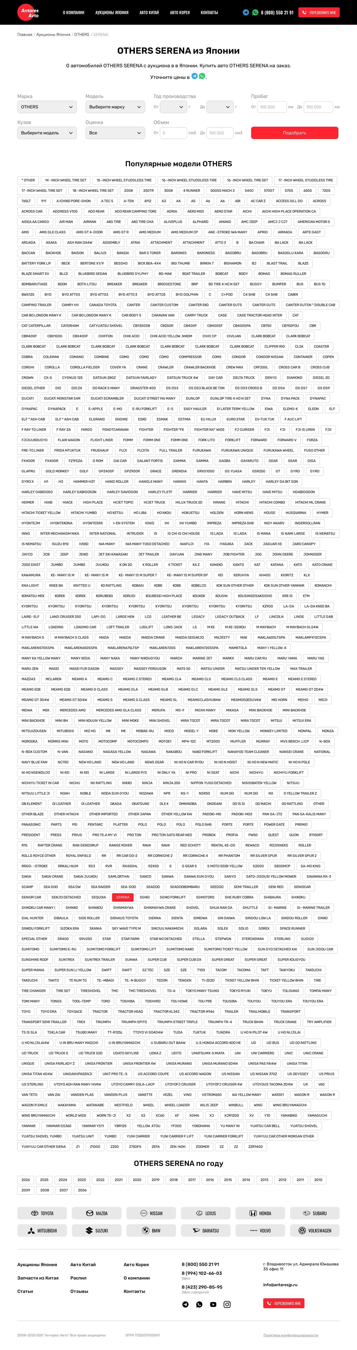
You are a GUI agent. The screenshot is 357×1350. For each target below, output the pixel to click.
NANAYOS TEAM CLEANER (248, 752)
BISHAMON (232, 263)
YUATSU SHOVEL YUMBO (41, 1136)
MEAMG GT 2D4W (309, 689)
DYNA (265, 398)
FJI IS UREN (305, 430)
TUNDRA (223, 1032)
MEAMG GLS (248, 689)
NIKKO (127, 783)
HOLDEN (217, 513)
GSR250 (258, 471)
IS (155, 533)
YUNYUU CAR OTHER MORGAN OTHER (284, 1136)
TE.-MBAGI (105, 980)
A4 (178, 201)
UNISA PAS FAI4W (262, 1063)
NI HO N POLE (299, 762)
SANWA (168, 876)
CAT (296, 315)
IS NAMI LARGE (293, 533)
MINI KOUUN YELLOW (95, 721)
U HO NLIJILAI (289, 1032)
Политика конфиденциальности (291, 1335)
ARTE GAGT (311, 232)
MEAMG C (105, 679)
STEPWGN (223, 939)
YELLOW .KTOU (148, 1126)
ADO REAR (96, 211)
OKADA (115, 804)
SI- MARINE (277, 908)
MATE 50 (183, 669)
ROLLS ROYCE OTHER (39, 856)
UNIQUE (28, 1063)
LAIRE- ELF (30, 617)
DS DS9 (324, 388)
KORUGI (129, 596)
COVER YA (118, 367)
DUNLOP (193, 398)
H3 (61, 482)
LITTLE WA (30, 627)
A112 (147, 201)
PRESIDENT (31, 835)
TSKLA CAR (56, 1032)
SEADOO (153, 887)
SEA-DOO (128, 887)
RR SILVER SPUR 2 (302, 856)
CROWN (27, 378)
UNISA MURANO (179, 1063)
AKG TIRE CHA (142, 222)
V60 (321, 1084)
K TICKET (175, 565)
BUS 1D (320, 284)
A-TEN (129, 201)
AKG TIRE (114, 222)
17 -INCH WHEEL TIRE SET (42, 191)
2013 (264, 1180)
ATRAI (135, 243)
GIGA (311, 461)
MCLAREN (53, 679)
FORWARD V (287, 440)
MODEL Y (191, 731)
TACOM (221, 970)
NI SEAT (213, 773)
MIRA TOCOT (190, 721)
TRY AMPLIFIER (319, 1022)
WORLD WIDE (76, 1115)
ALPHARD (200, 222)
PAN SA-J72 (272, 814)
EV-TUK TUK (264, 419)
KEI (220, 575)
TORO (105, 1001)
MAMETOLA (238, 648)
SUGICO (307, 939)
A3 (164, 201)
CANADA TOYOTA (103, 305)
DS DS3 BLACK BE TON (207, 388)
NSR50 (204, 793)
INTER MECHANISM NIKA (59, 533)
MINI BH (61, 721)
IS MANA (263, 533)
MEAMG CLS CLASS (236, 679)
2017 (192, 1180)
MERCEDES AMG (73, 710)
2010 (318, 1180)
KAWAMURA (31, 575)
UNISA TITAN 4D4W (37, 1074)
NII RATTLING (101, 783)
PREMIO (301, 824)
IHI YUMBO (188, 523)
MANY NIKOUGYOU (145, 658)
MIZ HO (89, 731)
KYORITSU (30, 606)
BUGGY (256, 284)
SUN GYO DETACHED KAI (277, 949)
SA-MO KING (311, 866)
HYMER (322, 513)
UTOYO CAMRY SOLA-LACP (133, 1084)
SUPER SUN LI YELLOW (73, 970)
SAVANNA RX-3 (319, 876)
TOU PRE (205, 1001)
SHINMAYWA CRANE (160, 908)
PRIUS (77, 835)
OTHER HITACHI (66, 814)
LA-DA (288, 606)
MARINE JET (202, 658)
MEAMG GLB (158, 689)
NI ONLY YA (166, 773)
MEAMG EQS (60, 689)
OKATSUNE (140, 804)
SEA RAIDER (100, 887)
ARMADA (285, 232)
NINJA (147, 783)
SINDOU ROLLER (294, 918)
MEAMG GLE (218, 689)
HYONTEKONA (61, 523)
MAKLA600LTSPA (271, 637)
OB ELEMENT (32, 804)
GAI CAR (120, 461)
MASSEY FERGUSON (150, 669)
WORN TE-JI (106, 1115)
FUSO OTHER (314, 450)
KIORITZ (287, 575)
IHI (167, 523)
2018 (174, 1180)
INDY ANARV (274, 523)
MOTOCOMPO (137, 741)
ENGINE (121, 419)
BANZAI (123, 253)
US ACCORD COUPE (153, 1074)
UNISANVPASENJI (77, 1074)
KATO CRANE (322, 565)
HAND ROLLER (116, 482)
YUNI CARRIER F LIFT (177, 1136)
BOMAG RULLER (293, 274)
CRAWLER (166, 367)
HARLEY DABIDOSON (79, 492)
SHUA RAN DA (221, 908)
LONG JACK (173, 627)
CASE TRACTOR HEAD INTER (259, 315)
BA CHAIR (256, 243)
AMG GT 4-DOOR (89, 232)
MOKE (213, 731)
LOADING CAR (85, 627)
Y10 (267, 1115)
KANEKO (216, 565)
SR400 (63, 939)
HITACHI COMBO (272, 502)
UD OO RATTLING (303, 1043)
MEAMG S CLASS (136, 700)
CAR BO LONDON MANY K (41, 315)
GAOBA (224, 461)
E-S (170, 409)
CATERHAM (70, 326)
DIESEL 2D (321, 378)
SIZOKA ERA (69, 928)
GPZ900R (132, 471)
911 (43, 201)
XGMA (194, 1115)
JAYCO (27, 554)
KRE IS (287, 596)
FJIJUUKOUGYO (34, 440)
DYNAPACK (57, 409)
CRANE (142, 367)
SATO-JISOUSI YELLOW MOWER (271, 876)
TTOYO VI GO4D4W (148, 1032)
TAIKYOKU (287, 970)
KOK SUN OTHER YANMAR (284, 585)
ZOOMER (202, 1147)
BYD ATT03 (71, 294)
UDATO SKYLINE (126, 1053)
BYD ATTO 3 (128, 294)
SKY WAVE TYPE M (126, 928)
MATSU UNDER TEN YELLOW (257, 669)
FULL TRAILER (170, 450)
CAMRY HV (70, 305)
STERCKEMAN (253, 939)
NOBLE (85, 793)
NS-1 (184, 793)
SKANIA (95, 928)
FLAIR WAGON (69, 440)
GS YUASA (233, 471)
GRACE (155, 471)
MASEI (54, 669)
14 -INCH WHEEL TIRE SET (65, 180)
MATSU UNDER (213, 669)
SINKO (322, 918)
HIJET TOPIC (123, 502)
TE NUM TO (78, 980)
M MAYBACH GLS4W (302, 627)
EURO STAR (236, 419)
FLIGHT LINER (101, 440)
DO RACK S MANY (106, 388)
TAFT (265, 970)
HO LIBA (140, 513)
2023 (82, 1180)
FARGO (86, 430)
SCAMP (27, 887)
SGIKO (144, 897)
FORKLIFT (232, 440)
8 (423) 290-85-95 (202, 1287)
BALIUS (100, 253)
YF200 (176, 1126)
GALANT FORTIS (150, 461)
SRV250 (85, 939)
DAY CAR (215, 378)
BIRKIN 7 (206, 263)
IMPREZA (214, 523)
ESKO (142, 419)
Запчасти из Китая (38, 1278)
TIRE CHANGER (34, 991)
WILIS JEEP (209, 1105)
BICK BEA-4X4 (149, 263)
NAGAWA (148, 752)
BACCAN (28, 253)
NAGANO (86, 752)
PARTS (56, 824)
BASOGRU (322, 253)
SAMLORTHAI (118, 876)
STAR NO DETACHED (166, 939)
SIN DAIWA (226, 918)
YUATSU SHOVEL (304, 1126)
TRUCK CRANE (285, 1022)
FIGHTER (146, 430)
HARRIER (190, 492)
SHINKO (72, 908)
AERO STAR (223, 211)
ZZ (222, 1147)
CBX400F (80, 336)
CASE (222, 315)
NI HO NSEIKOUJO (36, 773)
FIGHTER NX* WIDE (209, 430)
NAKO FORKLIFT (204, 752)
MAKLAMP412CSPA (311, 637)
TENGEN (184, 980)
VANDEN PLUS (115, 1095)
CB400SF (215, 326)
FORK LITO (206, 440)
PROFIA (232, 835)
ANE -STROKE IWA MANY (227, 232)
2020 (137, 1180)
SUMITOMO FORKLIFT (103, 949)
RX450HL (130, 866)
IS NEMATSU (325, 533)
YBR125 (120, 1126)
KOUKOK (199, 596)
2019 (155, 1180)
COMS (216, 357)
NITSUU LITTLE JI (36, 793)
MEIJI (323, 700)
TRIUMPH (103, 1022)
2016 (210, 1180)
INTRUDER (135, 533)
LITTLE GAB (323, 617)
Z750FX (135, 1147)
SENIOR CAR (31, 897)
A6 (208, 201)
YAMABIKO (289, 1115)
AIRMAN (89, 222)
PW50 (253, 835)
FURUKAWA (202, 450)
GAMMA (179, 461)
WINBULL (236, 1105)
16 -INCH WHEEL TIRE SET (247, 180)
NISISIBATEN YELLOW (259, 783)
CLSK (299, 346)
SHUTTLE (250, 908)
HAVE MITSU (242, 492)
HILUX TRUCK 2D (189, 502)
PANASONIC (31, 824)
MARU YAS (315, 658)
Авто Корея (180, 12)
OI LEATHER (61, 804)
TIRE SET (63, 991)
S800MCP (282, 866)
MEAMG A (79, 679)
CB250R (166, 326)
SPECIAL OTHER (34, 939)
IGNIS (149, 523)
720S (326, 191)
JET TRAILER (148, 554)
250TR (148, 191)
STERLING (282, 939)
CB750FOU (290, 326)
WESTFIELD (123, 1105)
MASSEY (116, 669)
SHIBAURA (272, 897)
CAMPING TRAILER (36, 305)
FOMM (128, 440)
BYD (48, 294)
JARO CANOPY (304, 544)
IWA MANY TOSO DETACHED (147, 544)
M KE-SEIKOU (235, 627)
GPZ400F (106, 471)
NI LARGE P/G (136, 773)
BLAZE (303, 263)
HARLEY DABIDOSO (37, 492)
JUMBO (57, 565)
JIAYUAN (176, 554)
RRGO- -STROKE (35, 866)
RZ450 (153, 866)
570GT (269, 191)
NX (270, 793)
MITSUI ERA (302, 721)
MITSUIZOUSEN (34, 731)
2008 (128, 191)
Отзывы (79, 1291)
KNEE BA (56, 585)
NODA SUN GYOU (115, 793)
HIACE (68, 502)
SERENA (122, 897)
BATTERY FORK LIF (36, 263)
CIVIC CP (209, 336)
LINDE (299, 617)
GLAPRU (28, 471)
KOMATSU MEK (33, 596)
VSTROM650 (212, 1095)
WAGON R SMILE (34, 1105)
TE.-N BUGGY (135, 980)
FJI (267, 430)
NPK (167, 793)
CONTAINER (303, 357)
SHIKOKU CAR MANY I (38, 908)
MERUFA (158, 710)
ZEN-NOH (177, 1147)
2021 (118, 1180)
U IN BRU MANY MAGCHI (79, 1043)
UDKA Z (155, 1053)
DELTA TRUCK (244, 378)
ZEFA (156, 1147)
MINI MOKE (130, 721)
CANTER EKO (198, 305)
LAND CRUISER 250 (65, 617)
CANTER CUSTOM (164, 305)
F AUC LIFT (293, 419)
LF (257, 617)
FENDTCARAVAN (115, 430)
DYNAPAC (318, 398)
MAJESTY (222, 637)
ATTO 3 (220, 243)
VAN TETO (29, 1095)
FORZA (312, 440)
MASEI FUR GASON (84, 669)
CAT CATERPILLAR (36, 326)
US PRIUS (326, 1074)
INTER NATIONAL (102, 533)
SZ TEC (147, 970)
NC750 (63, 762)
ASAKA (51, 243)
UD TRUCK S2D (91, 1053)
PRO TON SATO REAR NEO (172, 835)
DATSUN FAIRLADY (141, 378)
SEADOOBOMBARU (185, 887)
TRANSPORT (290, 1012)
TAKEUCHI (313, 970)
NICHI (234, 773)
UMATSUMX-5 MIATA (208, 1053)
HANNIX (179, 482)
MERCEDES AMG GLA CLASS (118, 710)
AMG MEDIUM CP (184, 232)
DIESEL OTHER (33, 388)
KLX (307, 575)
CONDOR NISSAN (269, 357)
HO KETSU (115, 513)
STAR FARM (130, 939)
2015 (228, 1180)
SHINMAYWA (123, 908)
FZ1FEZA (75, 461)
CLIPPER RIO (275, 346)
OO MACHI (263, 804)
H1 (46, 482)
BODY (243, 274)
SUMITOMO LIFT (143, 949)
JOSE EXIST (31, 565)
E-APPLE (96, 409)
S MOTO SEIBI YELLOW (224, 866)
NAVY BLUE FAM (34, 762)
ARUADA (28, 243)
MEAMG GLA (128, 689)
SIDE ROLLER (89, 918)
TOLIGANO (290, 991)
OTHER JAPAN (139, 814)
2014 (246, 1180)
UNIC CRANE (313, 1053)
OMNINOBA (188, 804)
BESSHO (120, 263)
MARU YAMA (287, 658)
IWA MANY (107, 544)
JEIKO (83, 554)
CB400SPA (242, 326)
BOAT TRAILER (193, 274)
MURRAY (263, 741)
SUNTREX (66, 960)
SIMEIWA (200, 918)
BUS (300, 284)
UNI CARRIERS (262, 1053)
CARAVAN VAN (163, 315)
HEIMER (28, 502)
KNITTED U (81, 585)
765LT (26, 201)
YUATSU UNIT (83, 1136)
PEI (74, 824)
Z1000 (95, 1147)
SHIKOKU (298, 897)
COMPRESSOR (190, 357)
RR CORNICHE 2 (160, 856)
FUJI (123, 450)
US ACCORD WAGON (195, 1074)
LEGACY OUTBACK (229, 617)
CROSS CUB (320, 367)
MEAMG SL (168, 700)
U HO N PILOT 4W (254, 1032)
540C (249, 191)
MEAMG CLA (171, 679)
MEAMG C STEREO (137, 679)
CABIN (293, 294)
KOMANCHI (323, 585)
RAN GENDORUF (86, 845)
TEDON (162, 980)
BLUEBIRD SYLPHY (133, 274)
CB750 (266, 326)
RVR (108, 866)
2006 (82, 1190)
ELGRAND (97, 419)
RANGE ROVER (120, 845)
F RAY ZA (64, 430)
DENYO (270, 378)
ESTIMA (184, 419)
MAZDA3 (28, 679)
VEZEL (168, 1095)
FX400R (28, 461)
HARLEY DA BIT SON (282, 482)
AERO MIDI (195, 211)
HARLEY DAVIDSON (122, 492)
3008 (168, 191)
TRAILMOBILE (259, 1012)
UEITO (176, 1053)
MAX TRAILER (301, 669)
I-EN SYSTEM (124, 523)
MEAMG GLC (188, 689)
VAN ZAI (54, 1095)
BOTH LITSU (87, 284)
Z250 (115, 1147)
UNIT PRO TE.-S (115, 1074)
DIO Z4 (76, 388)
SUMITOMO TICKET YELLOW (225, 949)
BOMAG (264, 274)
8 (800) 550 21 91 (277, 12)
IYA (206, 544)
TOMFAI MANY (320, 991)
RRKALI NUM (68, 866)
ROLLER (304, 845)
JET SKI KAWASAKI (113, 554)
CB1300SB (141, 326)
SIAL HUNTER (32, 918)
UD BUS (273, 1043)
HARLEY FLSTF (160, 492)
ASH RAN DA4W (79, 243)
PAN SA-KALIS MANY (309, 814)
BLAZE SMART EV (35, 274)
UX (305, 1084)
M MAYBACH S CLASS (72, 637)
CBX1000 (54, 336)
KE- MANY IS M (62, 575)
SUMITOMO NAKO (180, 949)
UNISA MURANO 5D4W (220, 1063)
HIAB (48, 502)
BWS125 (28, 294)
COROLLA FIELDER (85, 367)
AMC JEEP (249, 222)
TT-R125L (115, 1032)
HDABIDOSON (304, 492)
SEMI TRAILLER (246, 887)
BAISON (77, 253)
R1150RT (316, 835)
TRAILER (231, 1012)
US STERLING (32, 1084)
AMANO (225, 222)
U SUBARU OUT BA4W (168, 1043)
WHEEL (148, 1105)
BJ (254, 263)
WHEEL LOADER (177, 1105)
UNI (238, 1053)
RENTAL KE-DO (223, 845)
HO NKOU (164, 513)
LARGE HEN (125, 617)
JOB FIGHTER (233, 554)
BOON (62, 284)
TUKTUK (199, 1032)
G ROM (98, 461)
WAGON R (301, 1095)
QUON (294, 835)
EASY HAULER (195, 409)
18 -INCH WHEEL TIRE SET (93, 191)
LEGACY (198, 617)
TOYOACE (74, 1012)
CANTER (133, 305)
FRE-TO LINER (33, 450)
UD (253, 1043)
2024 (63, 1180)
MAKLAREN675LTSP (123, 648)
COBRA (27, 357)
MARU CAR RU (255, 658)
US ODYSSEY (297, 1074)
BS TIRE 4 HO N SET (223, 284)
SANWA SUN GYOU (199, 876)
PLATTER (120, 824)
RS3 (92, 866)
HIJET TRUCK (154, 502)
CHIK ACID (131, 336)
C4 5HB (249, 294)
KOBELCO (198, 585)
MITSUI (276, 721)
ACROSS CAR (32, 211)
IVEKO (83, 544)
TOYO (26, 1012)
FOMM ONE (151, 440)
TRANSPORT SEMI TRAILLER (44, 1022)
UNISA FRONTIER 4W (139, 1063)
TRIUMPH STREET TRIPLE (177, 1022)
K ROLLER (150, 565)
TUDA (177, 1032)
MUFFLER (238, 741)
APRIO (263, 232)
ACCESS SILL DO (289, 201)
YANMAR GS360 (58, 1126)
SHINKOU (95, 908)
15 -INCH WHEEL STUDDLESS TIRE (124, 180)
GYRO (295, 471)
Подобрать (294, 133)
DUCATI (28, 398)
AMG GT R (121, 232)
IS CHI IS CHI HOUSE (184, 533)
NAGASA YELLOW (117, 752)
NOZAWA (146, 793)
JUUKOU (102, 565)
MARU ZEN (30, 669)
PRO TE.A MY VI (104, 835)
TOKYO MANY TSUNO (202, 991)
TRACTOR (100, 1012)
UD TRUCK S (58, 1053)
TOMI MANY (31, 1001)
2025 (44, 1180)
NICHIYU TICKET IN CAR (40, 783)
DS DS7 (301, 388)
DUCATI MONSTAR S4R (62, 398)
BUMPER (279, 284)
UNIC (289, 1053)
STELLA (198, 939)
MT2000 (213, 741)
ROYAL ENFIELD (78, 856)
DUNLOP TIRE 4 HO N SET (230, 398)
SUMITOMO (30, 949)
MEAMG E (270, 679)
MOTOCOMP (107, 741)
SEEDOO (216, 887)
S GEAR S (189, 866)
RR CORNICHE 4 (195, 856)
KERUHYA (241, 575)
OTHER (318, 804)
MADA (104, 637)
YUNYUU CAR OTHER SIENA (44, 1147)
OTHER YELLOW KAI (176, 814)
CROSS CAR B (289, 367)
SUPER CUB (157, 960)
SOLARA (200, 928)
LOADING (56, 627)
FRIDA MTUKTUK (67, 450)
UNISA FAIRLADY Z (60, 1063)
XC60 (160, 1115)
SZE (167, 970)
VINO (187, 1095)
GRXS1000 (205, 471)
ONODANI (214, 804)
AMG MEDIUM (150, 232)
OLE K (164, 804)
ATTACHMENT (161, 243)
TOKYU (266, 991)
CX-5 (48, 378)
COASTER (321, 346)
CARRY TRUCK (196, 315)
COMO (124, 357)
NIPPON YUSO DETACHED (211, 783)
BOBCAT (221, 274)
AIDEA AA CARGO (35, 222)
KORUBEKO (104, 596)
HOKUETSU (191, 513)
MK (108, 731)
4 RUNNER (191, 191)
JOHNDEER (312, 554)
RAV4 (147, 845)
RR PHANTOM (229, 856)
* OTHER (28, 180)
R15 (24, 845)
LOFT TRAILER (118, 627)
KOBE (158, 585)
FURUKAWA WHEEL (279, 450)
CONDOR (239, 357)
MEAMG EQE (31, 689)
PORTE (227, 824)
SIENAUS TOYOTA (124, 918)
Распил (78, 1278)
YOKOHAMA (201, 1126)
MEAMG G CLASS (94, 689)
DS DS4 (278, 388)
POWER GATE (274, 824)
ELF (332, 409)
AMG (25, 232)
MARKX (228, 658)
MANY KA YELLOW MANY (41, 658)
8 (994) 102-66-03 (202, 1273)
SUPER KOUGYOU (291, 960)
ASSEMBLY (111, 243)
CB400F (190, 326)
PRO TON (134, 835)
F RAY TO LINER (34, 430)
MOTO (83, 741)
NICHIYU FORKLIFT (289, 773)
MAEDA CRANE (153, 637)
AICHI (247, 211)
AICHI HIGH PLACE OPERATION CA (289, 211)
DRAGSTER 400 (143, 388)
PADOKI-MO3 (242, 814)
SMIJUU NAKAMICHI (167, 928)
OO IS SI (239, 804)
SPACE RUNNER (292, 928)
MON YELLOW (239, 731)
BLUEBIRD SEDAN (92, 274)
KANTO (238, 565)
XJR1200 (231, 1115)
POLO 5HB (203, 824)
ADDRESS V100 (65, 211)
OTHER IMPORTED (103, 814)
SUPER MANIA (33, 970)
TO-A (171, 991)
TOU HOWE (179, 1001)
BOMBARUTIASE (34, 284)
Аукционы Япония (111, 12)
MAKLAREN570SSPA (38, 648)
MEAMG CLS (201, 679)
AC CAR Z (258, 201)
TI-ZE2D (208, 980)
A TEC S (107, 201)
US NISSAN (231, 1074)
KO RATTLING (111, 585)
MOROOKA (29, 741)
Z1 (78, 1147)
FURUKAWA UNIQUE (237, 450)
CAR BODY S (131, 315)
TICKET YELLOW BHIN (242, 980)
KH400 (264, 575)
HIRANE (219, 502)
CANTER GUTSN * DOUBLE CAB (310, 305)
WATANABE (95, 1105)
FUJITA (143, 450)
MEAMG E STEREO (302, 679)
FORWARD (259, 440)
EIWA (269, 409)
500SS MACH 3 (222, 191)
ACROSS (319, 201)
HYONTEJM (31, 523)
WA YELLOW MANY (246, 1095)
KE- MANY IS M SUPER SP (187, 575)
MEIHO (303, 700)
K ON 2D (125, 565)
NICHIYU (256, 773)
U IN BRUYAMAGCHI (124, 1043)
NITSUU (293, 783)
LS (195, 627)
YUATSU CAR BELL (265, 1126)
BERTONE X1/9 (92, 263)
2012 (282, 1180)
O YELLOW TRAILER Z (300, 793)
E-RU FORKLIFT (144, 409)
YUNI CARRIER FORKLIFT (223, 1136)
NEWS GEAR (154, 762)
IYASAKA (227, 544)
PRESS (56, 835)
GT (278, 471)
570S (289, 191)
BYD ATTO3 (156, 294)
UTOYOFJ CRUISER (180, 1084)
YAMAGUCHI (317, 1115)
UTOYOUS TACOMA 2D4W (273, 1084)
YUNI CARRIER (138, 1136)
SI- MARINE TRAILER (313, 908)
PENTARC (95, 824)
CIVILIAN (234, 336)
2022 (100, 1180)
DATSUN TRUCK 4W (182, 378)
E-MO (117, 409)
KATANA (277, 565)
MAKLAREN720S (162, 648)
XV (251, 1115)
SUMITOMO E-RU (63, 949)
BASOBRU (233, 253)
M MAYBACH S (33, 637)
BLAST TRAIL (277, 263)
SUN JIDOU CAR (320, 949)
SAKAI (26, 876)
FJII (328, 430)
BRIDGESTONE (169, 284)
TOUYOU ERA (281, 1001)
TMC (114, 991)
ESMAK (162, 419)
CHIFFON (105, 336)
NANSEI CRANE (291, 752)
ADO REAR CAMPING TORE (135, 211)
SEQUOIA (98, 897)
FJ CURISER (244, 430)
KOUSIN (221, 596)
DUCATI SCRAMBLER (107, 398)
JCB (46, 554)
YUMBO (110, 1136)
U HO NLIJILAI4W (35, 1043)
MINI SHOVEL (159, 721)
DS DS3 (172, 388)
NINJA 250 (171, 783)
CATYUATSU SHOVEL (106, 326)
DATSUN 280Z (104, 378)
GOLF (84, 471)
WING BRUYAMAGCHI (290, 1105)
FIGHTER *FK (174, 430)
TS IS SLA (29, 1032)
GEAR (273, 461)
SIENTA (177, 918)
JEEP (64, 554)
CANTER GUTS (230, 305)
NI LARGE (107, 773)
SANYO (230, 876)
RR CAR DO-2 (127, 856)
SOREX (264, 928)
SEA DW (74, 887)
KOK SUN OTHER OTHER (235, 585)
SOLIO (243, 928)
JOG (258, 554)
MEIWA (27, 710)
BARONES (179, 253)
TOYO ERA (49, 1012)
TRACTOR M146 (202, 1012)
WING (258, 1105)
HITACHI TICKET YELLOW (41, 513)
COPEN (328, 357)
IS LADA (216, 533)
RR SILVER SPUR (263, 856)
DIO (58, 388)
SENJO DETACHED (66, 897)
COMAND (76, 357)
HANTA (202, 482)
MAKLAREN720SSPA (202, 648)
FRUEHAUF (100, 450)
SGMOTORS (205, 897)
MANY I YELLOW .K (271, 648)
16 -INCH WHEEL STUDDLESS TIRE (189, 180)
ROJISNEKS (278, 845)
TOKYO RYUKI (240, 991)
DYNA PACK (290, 398)
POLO (142, 824)
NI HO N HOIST (225, 762)
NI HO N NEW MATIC (262, 762)
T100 (201, 970)
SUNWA (131, 960)
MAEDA (125, 637)
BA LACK (281, 243)
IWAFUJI (187, 544)
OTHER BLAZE (33, 814)
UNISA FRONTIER (98, 1063)
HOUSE (269, 513)
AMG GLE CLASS (52, 232)
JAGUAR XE (272, 544)
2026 (26, 1180)
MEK (46, 710)
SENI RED (276, 887)
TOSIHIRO (152, 1001)
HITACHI (242, 502)
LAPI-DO (98, 617)
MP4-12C (189, 741)
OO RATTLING (292, 804)
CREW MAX (234, 367)
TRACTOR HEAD (130, 1012)
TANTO (53, 980)
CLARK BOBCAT (263, 336)
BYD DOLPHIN (187, 294)
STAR (106, 939)
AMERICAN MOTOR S (314, 222)
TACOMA (243, 970)
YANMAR (28, 1126)
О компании (73, 12)
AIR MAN (66, 222)
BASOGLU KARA (290, 253)
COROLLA (52, 367)
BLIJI (64, 274)
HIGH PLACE (93, 502)
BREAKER (114, 284)
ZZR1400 (255, 1147)
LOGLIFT (146, 627)
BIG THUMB (180, 263)
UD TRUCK (30, 1053)
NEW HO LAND (90, 762)
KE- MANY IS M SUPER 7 (138, 575)
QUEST (273, 835)
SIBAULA (61, 918)
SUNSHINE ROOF (35, 960)
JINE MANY (203, 554)
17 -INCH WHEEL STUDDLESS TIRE (305, 180)
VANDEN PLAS (82, 1095)
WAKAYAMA (67, 1105)
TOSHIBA (127, 1001)
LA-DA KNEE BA (316, 606)
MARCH (176, 658)
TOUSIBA (229, 1001)
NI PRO (191, 773)
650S (307, 191)
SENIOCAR (302, 887)
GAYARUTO (249, 461)
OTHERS (81, 34)
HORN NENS (243, 513)
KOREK (60, 596)
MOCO (169, 731)
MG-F (180, 710)
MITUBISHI (65, 731)
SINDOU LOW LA (258, 918)
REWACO (252, 845)
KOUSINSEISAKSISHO (255, 596)
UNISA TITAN (297, 1063)
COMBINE (101, 357)
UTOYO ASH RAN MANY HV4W (77, 1084)
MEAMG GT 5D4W (73, 700)
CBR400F (29, 336)
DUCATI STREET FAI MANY (155, 398)
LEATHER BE (171, 617)
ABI (237, 201)
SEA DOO (51, 887)
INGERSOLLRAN (307, 523)
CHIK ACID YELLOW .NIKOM (171, 336)
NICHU (74, 783)
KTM (306, 596)
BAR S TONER (150, 253)
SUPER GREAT (223, 960)
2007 (64, 1190)
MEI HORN (279, 700)
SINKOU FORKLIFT (36, 928)
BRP (194, 284)
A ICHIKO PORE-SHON (74, 201)
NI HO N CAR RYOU (189, 762)
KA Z (196, 565)
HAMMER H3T (84, 482)
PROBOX (209, 835)
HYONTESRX (93, 523)
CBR (312, 326)
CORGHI (28, 367)
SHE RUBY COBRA (239, 897)
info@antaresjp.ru (280, 1284)
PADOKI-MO (212, 814)
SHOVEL (192, 908)
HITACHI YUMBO (84, 513)
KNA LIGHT (30, 585)
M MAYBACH (266, 627)
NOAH (65, 793)
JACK (248, 544)
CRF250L (261, 367)
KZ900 (268, 606)
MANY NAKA (110, 658)
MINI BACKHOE (260, 710)
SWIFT (107, 970)
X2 (128, 1115)
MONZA (328, 731)
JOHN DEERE (282, 554)
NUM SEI (227, 793)
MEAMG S (105, 700)
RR (104, 856)
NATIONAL (322, 752)
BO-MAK (165, 274)
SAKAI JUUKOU (86, 876)
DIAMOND (294, 378)
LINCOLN (276, 617)
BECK (65, 263)
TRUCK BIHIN (252, 1022)
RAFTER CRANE (50, 845)
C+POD (227, 294)
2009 (26, 1190)
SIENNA (155, 918)
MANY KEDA (80, 658)
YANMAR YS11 (93, 1126)
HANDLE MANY (151, 482)
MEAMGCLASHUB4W (204, 700)
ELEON (313, 409)
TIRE (317, 980)
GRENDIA (179, 471)
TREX (81, 1022)
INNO (26, 533)
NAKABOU (174, 752)
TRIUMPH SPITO (134, 1022)
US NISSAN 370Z (263, 1074)
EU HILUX (208, 419)
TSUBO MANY (86, 1032)
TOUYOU (254, 1001)
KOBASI (138, 585)
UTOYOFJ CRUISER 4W (224, 1084)
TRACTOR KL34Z (166, 1012)
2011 (300, 1180)
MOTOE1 (165, 741)
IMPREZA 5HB (243, 523)
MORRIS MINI (58, 741)
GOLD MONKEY (57, 471)
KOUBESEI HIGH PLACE (164, 596)
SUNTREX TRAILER (100, 960)
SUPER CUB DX (189, 960)
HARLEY (248, 482)
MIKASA (232, 710)
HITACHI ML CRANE (310, 502)
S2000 (258, 866)
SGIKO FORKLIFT (173, 897)
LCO (148, 617)
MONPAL (305, 731)
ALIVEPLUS (173, 222)
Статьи (25, 1291)
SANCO (145, 876)
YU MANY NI (230, 1126)
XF (177, 1115)
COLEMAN (51, 357)
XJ (211, 1115)
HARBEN (225, 482)
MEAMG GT (276, 689)
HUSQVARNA (296, 513)
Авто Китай (149, 12)
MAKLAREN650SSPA (80, 648)
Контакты (209, 12)
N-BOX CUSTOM (34, 752)
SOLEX (222, 928)
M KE (211, 627)
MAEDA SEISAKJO (189, 637)
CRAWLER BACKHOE (200, 367)
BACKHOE (53, 253)
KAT (257, 565)
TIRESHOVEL (91, 991)
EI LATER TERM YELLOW (235, 409)
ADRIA (172, 211)
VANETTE (145, 1095)
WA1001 (278, 1095)
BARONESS (206, 253)
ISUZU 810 (60, 544)
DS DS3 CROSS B (248, 388)
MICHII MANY (205, 710)
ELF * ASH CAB (33, 419)
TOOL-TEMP (81, 1001)
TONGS (56, 1001)
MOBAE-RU (145, 731)
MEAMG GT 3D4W (35, 700)
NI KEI (64, 773)
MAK (243, 637)
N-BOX (324, 741)
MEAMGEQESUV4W (246, 700)
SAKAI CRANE (52, 876)
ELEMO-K (290, 409)
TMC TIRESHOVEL (143, 991)
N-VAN (63, 752)
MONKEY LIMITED (274, 731)
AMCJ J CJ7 (277, 222)
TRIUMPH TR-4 (220, 1022)
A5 (193, 201)
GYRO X (28, 482)
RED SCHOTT (190, 845)
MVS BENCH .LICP (294, 741)
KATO (298, 565)
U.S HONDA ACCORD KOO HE (218, 1043)
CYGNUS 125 (72, 378)
